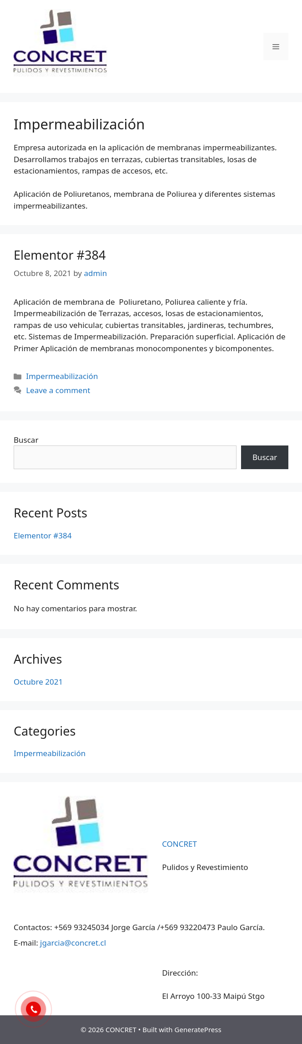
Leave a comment (58, 390)
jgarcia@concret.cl (73, 942)
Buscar (26, 440)
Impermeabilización (62, 376)
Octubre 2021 (38, 681)
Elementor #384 (60, 254)
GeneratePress (198, 1029)
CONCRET (179, 844)
